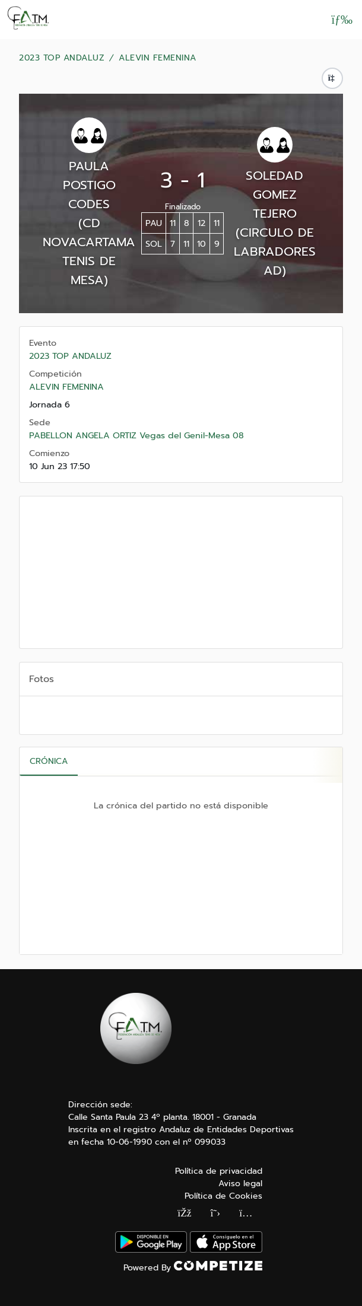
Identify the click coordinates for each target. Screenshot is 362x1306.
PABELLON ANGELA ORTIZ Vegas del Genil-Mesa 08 (136, 435)
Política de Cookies (223, 1196)
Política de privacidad (218, 1171)
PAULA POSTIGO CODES (89, 185)
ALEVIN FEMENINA (157, 58)
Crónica (49, 761)
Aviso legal (240, 1183)
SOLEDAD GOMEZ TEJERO (274, 194)
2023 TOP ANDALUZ (61, 58)
